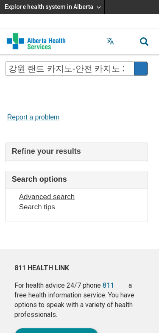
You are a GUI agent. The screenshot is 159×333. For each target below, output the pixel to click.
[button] (127, 41)
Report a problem (33, 117)
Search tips (37, 207)
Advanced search (47, 197)
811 (108, 285)
